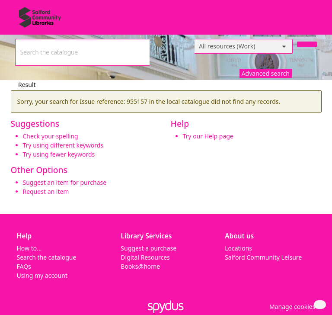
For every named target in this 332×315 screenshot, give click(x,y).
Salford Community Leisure (263, 257)
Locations (238, 248)
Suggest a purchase (148, 248)
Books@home (140, 266)
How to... (29, 248)
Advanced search (266, 73)
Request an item (46, 191)
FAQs (24, 266)
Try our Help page (208, 136)
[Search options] (244, 46)
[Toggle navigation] (312, 20)
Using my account (42, 275)
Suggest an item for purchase (65, 182)
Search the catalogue (47, 257)
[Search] (307, 44)
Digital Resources (145, 257)
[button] (291, 306)
